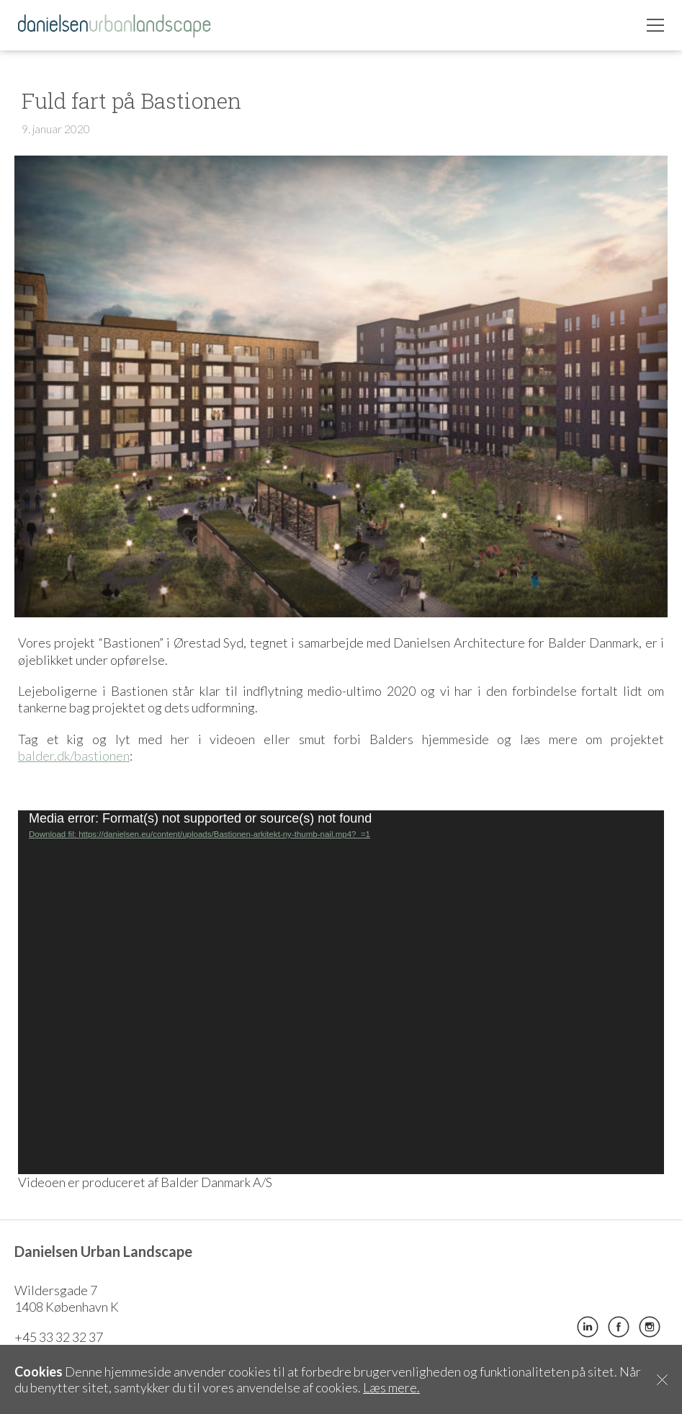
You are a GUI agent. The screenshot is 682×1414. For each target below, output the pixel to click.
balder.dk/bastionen (74, 756)
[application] (341, 992)
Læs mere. (391, 1387)
